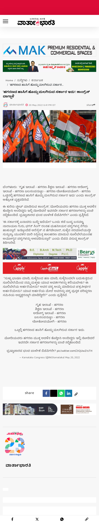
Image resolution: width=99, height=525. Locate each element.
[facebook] (46, 393)
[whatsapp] (62, 519)
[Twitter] (53, 393)
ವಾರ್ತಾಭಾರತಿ (18, 466)
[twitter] (37, 519)
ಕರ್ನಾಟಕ (37, 80)
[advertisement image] (49, 254)
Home (9, 80)
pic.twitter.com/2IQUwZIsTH (74, 351)
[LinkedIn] (68, 393)
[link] (86, 519)
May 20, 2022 (72, 358)
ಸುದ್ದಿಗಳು (22, 80)
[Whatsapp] (61, 393)
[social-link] (76, 394)
